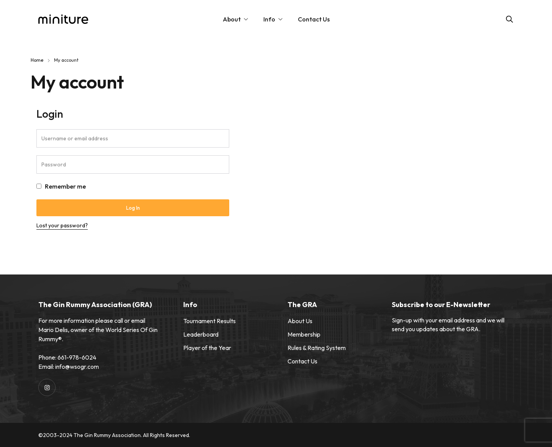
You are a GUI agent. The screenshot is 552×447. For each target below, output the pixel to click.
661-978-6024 (77, 357)
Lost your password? (62, 225)
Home (37, 60)
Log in (133, 208)
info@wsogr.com (77, 366)
